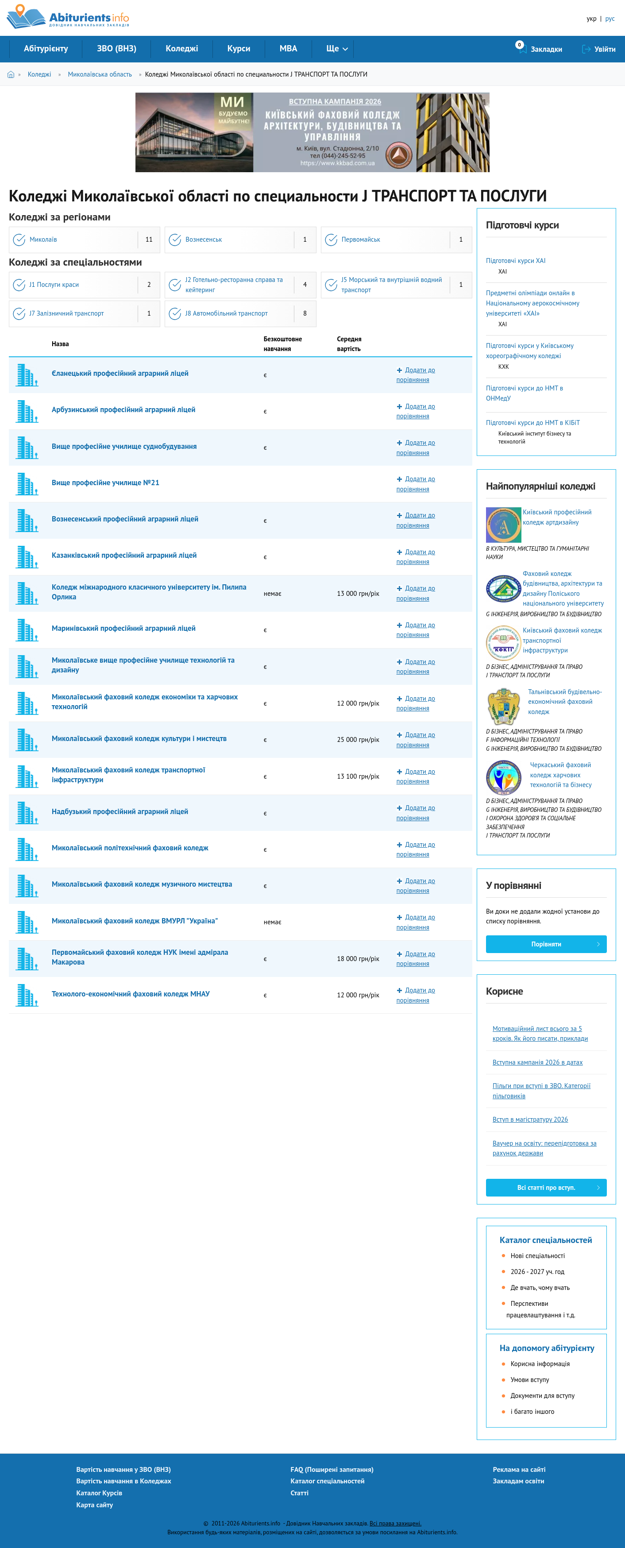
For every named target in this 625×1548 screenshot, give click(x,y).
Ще (333, 48)
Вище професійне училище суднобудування (124, 446)
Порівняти (546, 944)
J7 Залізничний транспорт (67, 313)
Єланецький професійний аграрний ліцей (120, 373)
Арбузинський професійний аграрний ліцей (123, 409)
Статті (300, 1492)
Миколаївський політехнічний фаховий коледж (130, 848)
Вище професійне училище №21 (105, 482)
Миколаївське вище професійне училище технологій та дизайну (143, 665)
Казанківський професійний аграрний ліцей (124, 555)
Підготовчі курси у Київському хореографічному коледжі (529, 350)
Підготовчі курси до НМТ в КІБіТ (533, 422)
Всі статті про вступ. (546, 1187)
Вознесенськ (203, 239)
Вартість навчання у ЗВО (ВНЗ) (123, 1469)
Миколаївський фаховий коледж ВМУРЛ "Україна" (135, 921)
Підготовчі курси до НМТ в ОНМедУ (524, 393)
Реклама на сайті (519, 1469)
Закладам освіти (518, 1480)
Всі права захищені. (395, 1523)
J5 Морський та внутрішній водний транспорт (392, 284)
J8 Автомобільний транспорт (226, 313)
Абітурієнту (46, 48)
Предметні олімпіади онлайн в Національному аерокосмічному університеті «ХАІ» (532, 303)
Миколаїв (43, 239)
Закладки (547, 49)
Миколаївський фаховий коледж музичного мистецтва (142, 884)
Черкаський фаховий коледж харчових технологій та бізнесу (561, 774)
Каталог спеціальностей (546, 1240)
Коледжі (182, 48)
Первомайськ (361, 239)
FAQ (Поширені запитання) (332, 1469)
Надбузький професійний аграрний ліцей (120, 811)
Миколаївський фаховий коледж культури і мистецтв (139, 738)
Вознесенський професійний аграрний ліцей (125, 519)
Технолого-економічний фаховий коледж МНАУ (130, 994)
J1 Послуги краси (54, 284)
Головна (13, 74)
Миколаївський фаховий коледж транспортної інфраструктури (128, 774)
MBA (288, 48)
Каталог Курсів (99, 1492)
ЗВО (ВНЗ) (116, 48)
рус (610, 18)
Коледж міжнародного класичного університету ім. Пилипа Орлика (149, 592)
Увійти (605, 49)
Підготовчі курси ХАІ (516, 260)
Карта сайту (94, 1504)
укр (592, 18)
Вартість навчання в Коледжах (123, 1480)
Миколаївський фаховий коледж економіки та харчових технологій (145, 701)
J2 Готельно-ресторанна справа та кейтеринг (234, 284)
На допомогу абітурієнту (547, 1348)
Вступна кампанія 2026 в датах (538, 1062)
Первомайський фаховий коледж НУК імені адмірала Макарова (140, 957)
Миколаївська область (99, 74)
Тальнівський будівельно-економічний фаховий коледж (565, 701)
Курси (239, 48)
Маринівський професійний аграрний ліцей (124, 628)
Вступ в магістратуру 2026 (530, 1119)
